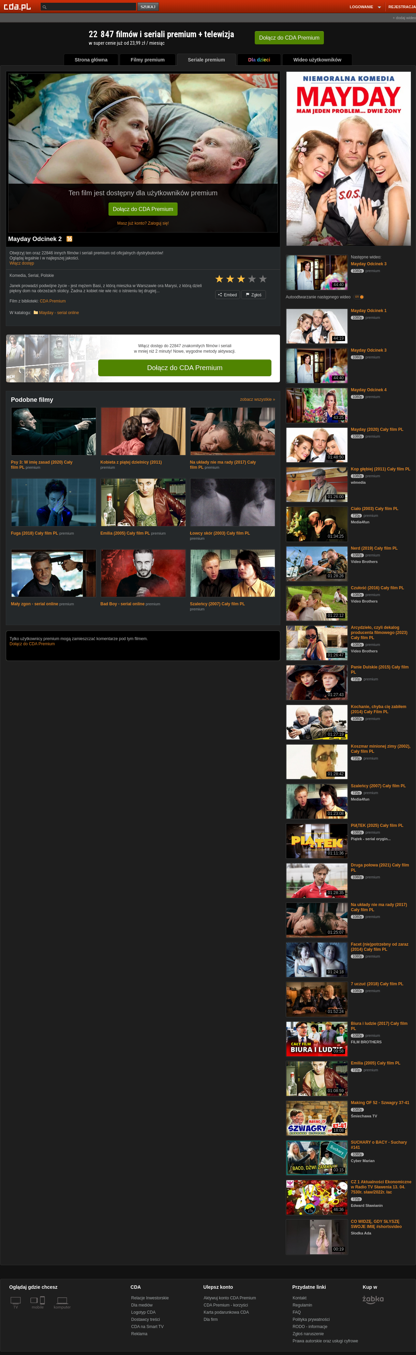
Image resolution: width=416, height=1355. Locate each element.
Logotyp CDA (143, 1312)
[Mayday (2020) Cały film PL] (316, 444)
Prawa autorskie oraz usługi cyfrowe (325, 1341)
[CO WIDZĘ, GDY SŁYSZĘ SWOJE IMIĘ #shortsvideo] (316, 1236)
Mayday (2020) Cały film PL (377, 429)
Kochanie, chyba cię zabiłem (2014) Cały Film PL (378, 709)
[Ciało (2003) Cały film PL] (316, 523)
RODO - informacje (310, 1326)
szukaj (148, 7)
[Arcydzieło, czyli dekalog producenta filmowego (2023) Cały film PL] (316, 642)
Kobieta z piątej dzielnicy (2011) (131, 462)
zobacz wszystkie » (257, 399)
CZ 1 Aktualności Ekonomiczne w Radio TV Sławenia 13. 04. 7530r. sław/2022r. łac (381, 1187)
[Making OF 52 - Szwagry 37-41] (316, 1117)
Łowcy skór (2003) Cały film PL (220, 533)
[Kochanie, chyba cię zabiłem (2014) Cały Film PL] (316, 721)
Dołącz (289, 38)
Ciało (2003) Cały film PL (374, 508)
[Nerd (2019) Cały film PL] (316, 563)
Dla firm (211, 1319)
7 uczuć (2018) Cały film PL (377, 984)
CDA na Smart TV (147, 1326)
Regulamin (302, 1305)
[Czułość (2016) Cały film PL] (316, 602)
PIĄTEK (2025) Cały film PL (377, 825)
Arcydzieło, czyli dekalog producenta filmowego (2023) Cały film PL (379, 632)
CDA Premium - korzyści (226, 1305)
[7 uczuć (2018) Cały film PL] (316, 999)
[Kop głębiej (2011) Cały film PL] (316, 484)
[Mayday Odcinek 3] (316, 272)
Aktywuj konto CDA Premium (230, 1298)
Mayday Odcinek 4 (369, 389)
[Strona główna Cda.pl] (18, 6)
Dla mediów (142, 1305)
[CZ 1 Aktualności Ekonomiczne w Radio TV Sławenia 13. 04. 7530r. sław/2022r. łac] (316, 1197)
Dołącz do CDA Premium (143, 209)
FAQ (297, 1312)
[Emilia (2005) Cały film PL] (316, 1078)
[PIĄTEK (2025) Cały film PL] (316, 840)
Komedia (18, 275)
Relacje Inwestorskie (150, 1298)
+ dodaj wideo (404, 18)
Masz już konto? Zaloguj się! (143, 223)
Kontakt (300, 1298)
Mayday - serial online (59, 312)
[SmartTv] (43, 1311)
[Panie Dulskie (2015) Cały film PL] (316, 682)
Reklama (139, 1333)
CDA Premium (53, 301)
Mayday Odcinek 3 (369, 264)
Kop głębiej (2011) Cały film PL (381, 469)
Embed (227, 295)
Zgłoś (254, 295)
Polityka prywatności (311, 1319)
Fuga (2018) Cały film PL (34, 533)
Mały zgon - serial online (34, 604)
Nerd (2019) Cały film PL (374, 548)
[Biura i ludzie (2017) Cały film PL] (316, 1038)
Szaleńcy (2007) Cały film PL (217, 604)
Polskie (47, 275)
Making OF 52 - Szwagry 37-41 (380, 1102)
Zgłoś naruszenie (308, 1333)
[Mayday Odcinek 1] (316, 325)
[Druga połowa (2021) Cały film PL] (316, 880)
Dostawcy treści (145, 1319)
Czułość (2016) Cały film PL (377, 587)
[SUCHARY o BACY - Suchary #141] (316, 1157)
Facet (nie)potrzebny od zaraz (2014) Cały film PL (379, 947)
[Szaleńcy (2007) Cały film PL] (316, 801)
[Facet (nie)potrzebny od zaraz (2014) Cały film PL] (316, 959)
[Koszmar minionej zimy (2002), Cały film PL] (316, 761)
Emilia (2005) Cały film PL (125, 533)
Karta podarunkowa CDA (226, 1312)
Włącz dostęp (22, 263)
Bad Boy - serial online (123, 604)
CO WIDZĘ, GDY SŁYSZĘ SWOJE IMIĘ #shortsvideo (376, 1224)
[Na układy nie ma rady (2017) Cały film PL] (316, 919)
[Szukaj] (88, 6)
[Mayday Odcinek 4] (316, 404)
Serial (33, 275)
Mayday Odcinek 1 (369, 310)
